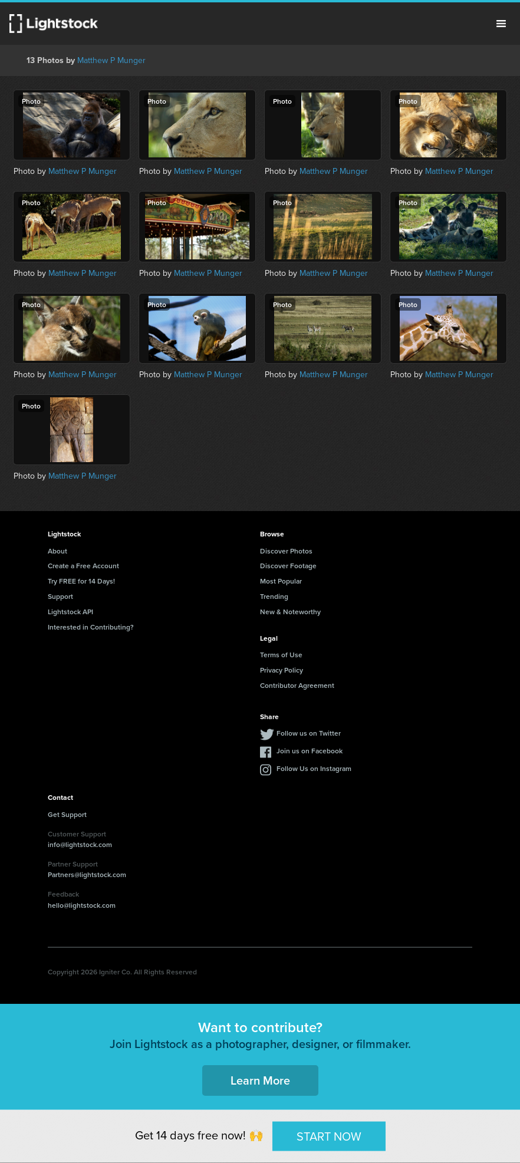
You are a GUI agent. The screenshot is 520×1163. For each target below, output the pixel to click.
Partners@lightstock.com (87, 874)
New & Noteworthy (290, 612)
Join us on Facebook (310, 751)
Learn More (260, 1080)
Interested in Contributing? (91, 627)
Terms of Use (281, 655)
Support (60, 596)
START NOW (329, 1136)
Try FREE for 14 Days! (81, 581)
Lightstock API (70, 612)
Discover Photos (286, 551)
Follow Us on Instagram (314, 768)
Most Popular (281, 581)
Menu (501, 23)
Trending (274, 596)
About (57, 551)
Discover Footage (288, 566)
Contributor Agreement (297, 685)
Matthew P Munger (111, 60)
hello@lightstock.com (82, 905)
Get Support (67, 814)
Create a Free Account (83, 566)
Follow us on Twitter (309, 733)
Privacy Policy (281, 670)
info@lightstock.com (80, 844)
